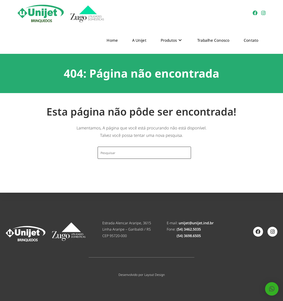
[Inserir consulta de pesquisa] (144, 153)
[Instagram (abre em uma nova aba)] (263, 12)
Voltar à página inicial (141, 177)
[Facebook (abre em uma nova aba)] (255, 12)
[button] (272, 289)
